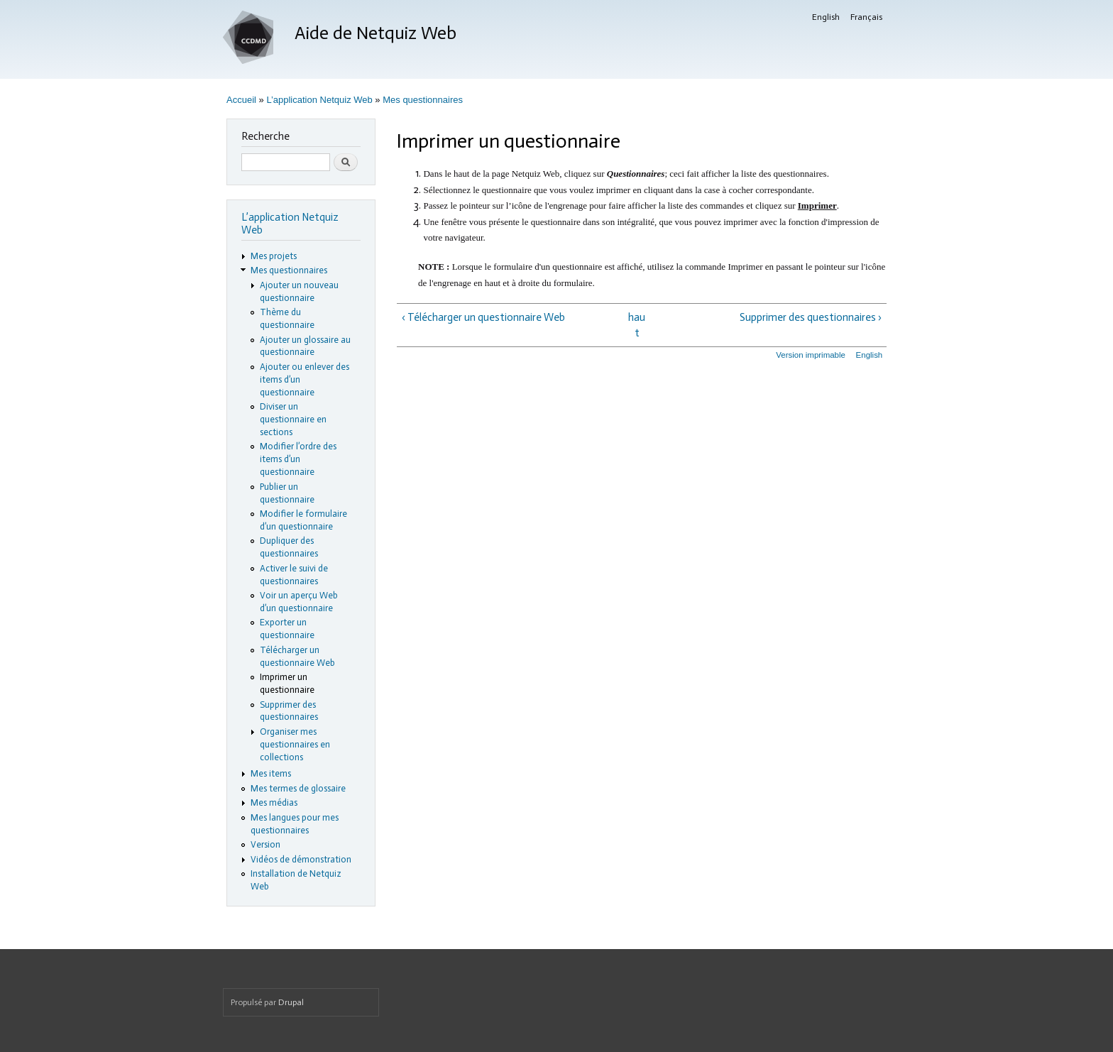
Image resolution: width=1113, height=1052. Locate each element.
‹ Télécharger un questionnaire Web (483, 317)
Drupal (291, 1002)
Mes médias (274, 802)
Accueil (241, 99)
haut (636, 325)
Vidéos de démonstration (301, 859)
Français (866, 17)
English (826, 17)
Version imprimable (810, 355)
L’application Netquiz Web (319, 99)
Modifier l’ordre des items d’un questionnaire (298, 459)
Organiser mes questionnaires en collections (295, 744)
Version (265, 844)
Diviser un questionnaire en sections (293, 419)
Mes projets (274, 256)
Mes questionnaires (423, 99)
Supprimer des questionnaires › (811, 317)
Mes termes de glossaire (298, 788)
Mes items (271, 773)
